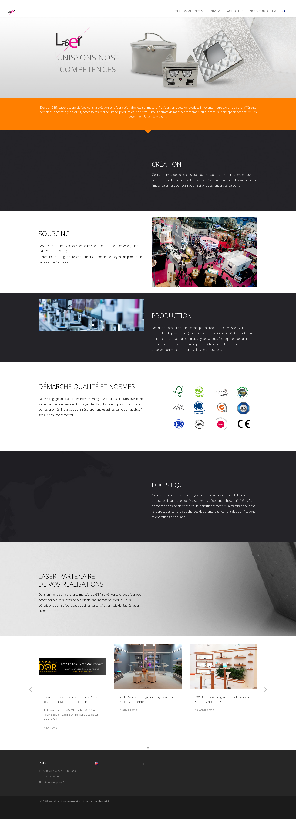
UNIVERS (215, 11)
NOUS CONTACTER (263, 11)
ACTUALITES (235, 11)
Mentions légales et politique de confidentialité (82, 814)
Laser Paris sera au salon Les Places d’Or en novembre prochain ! (72, 712)
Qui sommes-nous (189, 11)
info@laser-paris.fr (54, 795)
